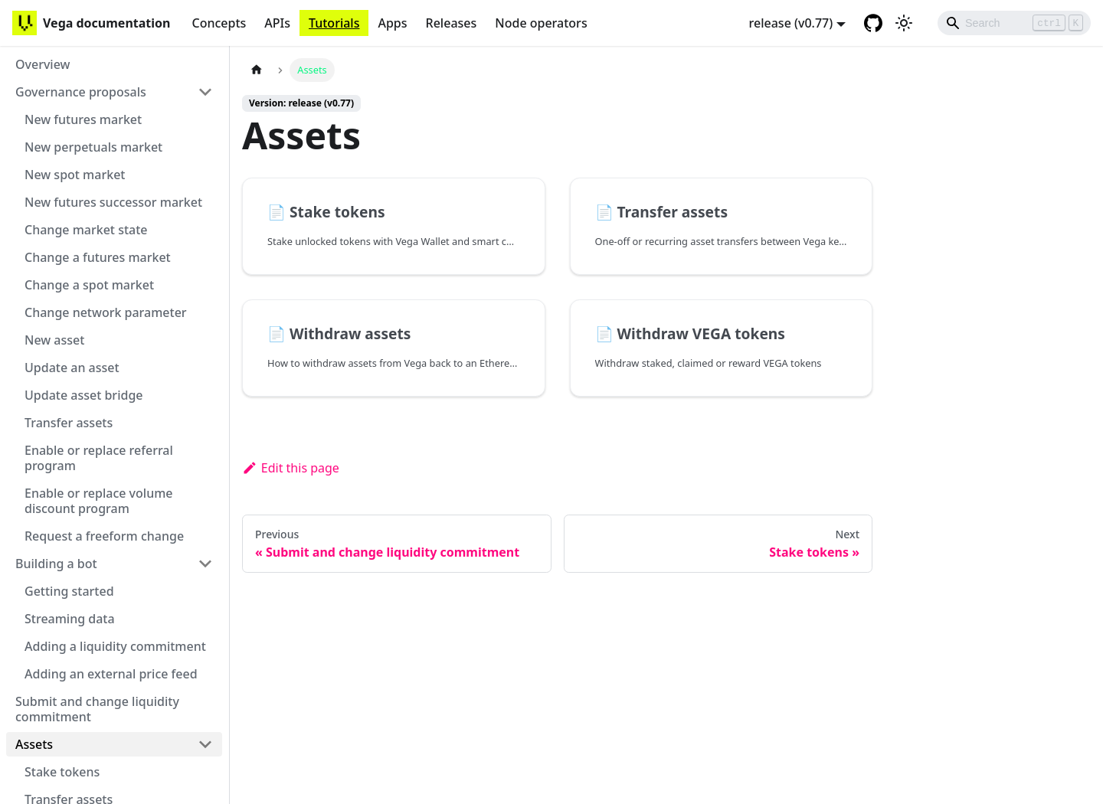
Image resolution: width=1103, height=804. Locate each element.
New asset (54, 340)
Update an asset (72, 367)
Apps (392, 23)
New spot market (75, 174)
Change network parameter (106, 312)
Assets (34, 744)
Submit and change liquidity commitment (97, 709)
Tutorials (334, 23)
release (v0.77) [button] (791, 23)
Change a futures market (98, 257)
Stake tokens (62, 771)
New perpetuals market (93, 147)
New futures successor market (113, 202)
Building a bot (56, 563)
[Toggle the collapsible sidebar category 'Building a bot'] (205, 563)
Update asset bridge (83, 395)
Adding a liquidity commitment (115, 646)
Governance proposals (80, 91)
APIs (277, 23)
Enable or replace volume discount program (99, 501)
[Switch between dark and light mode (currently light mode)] (904, 23)
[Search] (1014, 23)
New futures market (83, 119)
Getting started (69, 591)
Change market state (86, 229)
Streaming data (70, 618)
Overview (42, 64)
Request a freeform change (104, 536)
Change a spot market (89, 284)
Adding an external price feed (111, 673)
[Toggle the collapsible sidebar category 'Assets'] (205, 744)
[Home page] (256, 70)
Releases (451, 23)
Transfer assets (69, 422)
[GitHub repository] (873, 23)
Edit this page (290, 467)
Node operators (541, 23)
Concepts (218, 23)
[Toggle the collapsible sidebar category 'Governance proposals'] (205, 92)
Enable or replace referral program (99, 458)
